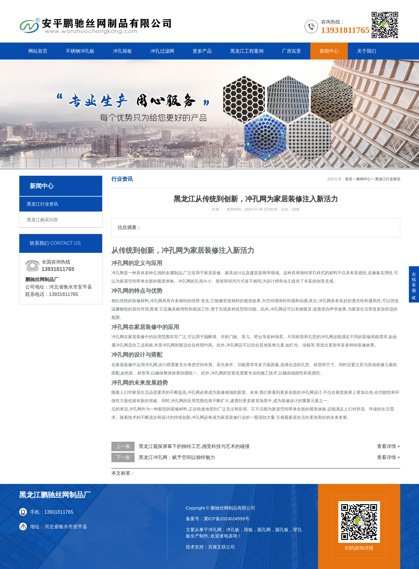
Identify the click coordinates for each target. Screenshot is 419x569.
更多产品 (202, 51)
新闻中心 (329, 51)
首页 (348, 179)
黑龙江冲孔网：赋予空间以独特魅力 (177, 457)
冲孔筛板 (122, 51)
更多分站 (390, 4)
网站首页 (37, 51)
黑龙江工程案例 (247, 51)
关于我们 (366, 51)
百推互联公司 (221, 546)
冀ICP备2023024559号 (226, 518)
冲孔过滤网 (162, 51)
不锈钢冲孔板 (80, 51)
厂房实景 (291, 51)
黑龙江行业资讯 (42, 203)
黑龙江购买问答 (42, 219)
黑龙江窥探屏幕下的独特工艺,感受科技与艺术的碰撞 (194, 446)
